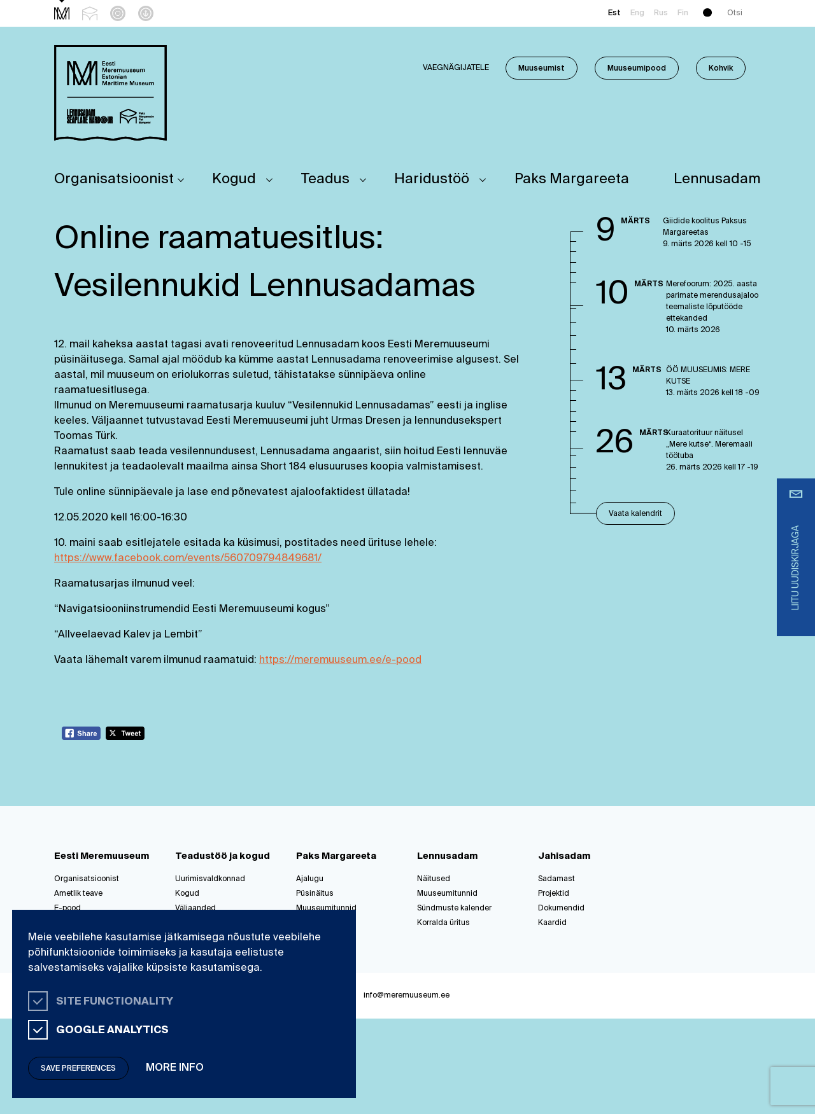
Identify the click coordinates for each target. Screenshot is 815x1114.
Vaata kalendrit (635, 514)
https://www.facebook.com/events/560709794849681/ (188, 559)
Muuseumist (541, 69)
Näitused (433, 879)
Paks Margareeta (571, 179)
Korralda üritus (443, 923)
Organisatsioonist (114, 179)
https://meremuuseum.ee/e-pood (340, 660)
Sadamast (556, 879)
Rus (661, 13)
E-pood (67, 908)
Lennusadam (717, 179)
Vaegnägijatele (456, 68)
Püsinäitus (315, 894)
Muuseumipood (636, 69)
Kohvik (721, 69)
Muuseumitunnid (326, 908)
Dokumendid (561, 908)
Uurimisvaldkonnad (210, 879)
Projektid (553, 894)
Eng (637, 13)
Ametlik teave (78, 894)
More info (175, 1068)
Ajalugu (309, 879)
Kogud (234, 179)
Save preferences (78, 1069)
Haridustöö (431, 179)
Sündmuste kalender (454, 908)
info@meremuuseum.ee (407, 995)
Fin (682, 13)
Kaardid (552, 923)
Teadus (325, 179)
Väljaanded (195, 908)
